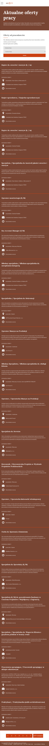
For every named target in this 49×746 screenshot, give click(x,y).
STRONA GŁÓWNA (7, 744)
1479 (35, 735)
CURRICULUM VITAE (17, 744)
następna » (40, 735)
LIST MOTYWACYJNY (28, 744)
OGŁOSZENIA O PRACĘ (39, 744)
